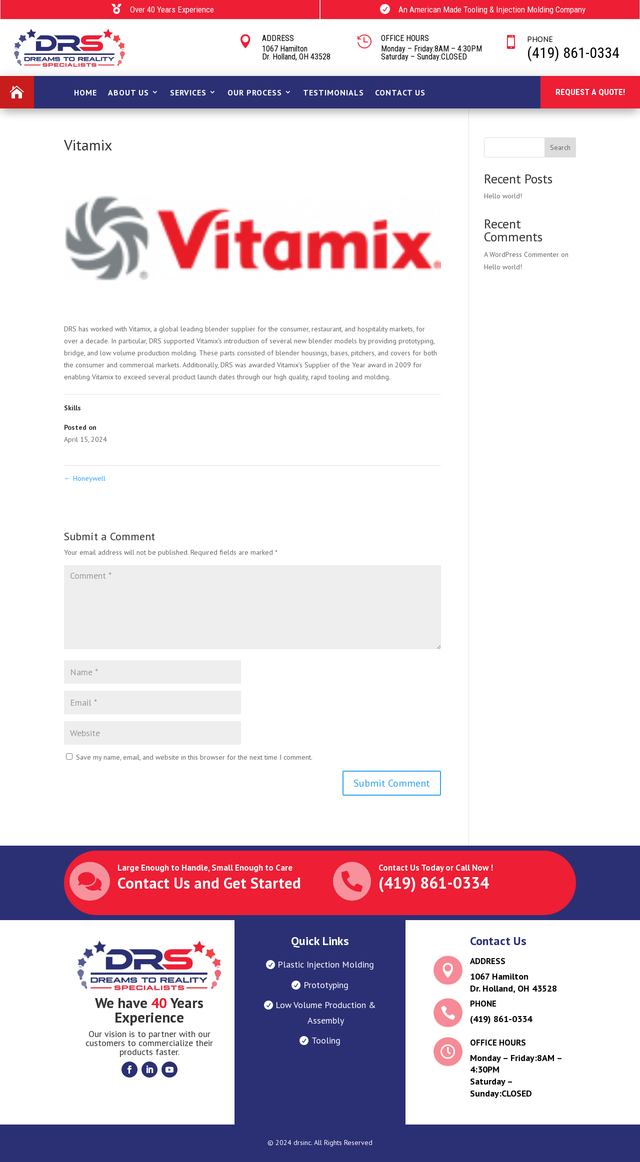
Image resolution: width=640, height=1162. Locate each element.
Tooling (326, 1040)
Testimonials (333, 92)
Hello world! (503, 195)
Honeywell (85, 478)
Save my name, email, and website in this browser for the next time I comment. (194, 757)
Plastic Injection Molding (326, 964)
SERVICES (188, 92)
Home (85, 92)
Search (560, 147)
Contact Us (400, 92)
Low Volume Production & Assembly (326, 1012)
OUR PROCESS (255, 92)
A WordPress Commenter (521, 254)
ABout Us (128, 92)
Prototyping (326, 985)
